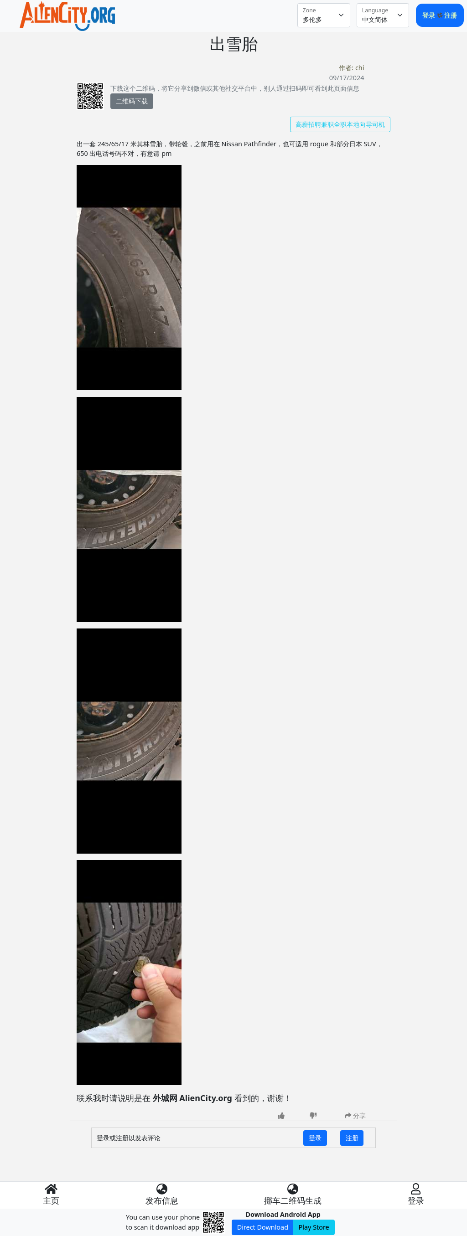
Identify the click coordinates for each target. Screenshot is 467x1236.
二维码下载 (132, 101)
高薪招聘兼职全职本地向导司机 (340, 124)
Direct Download (262, 1227)
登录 (429, 15)
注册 (450, 15)
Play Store (314, 1227)
